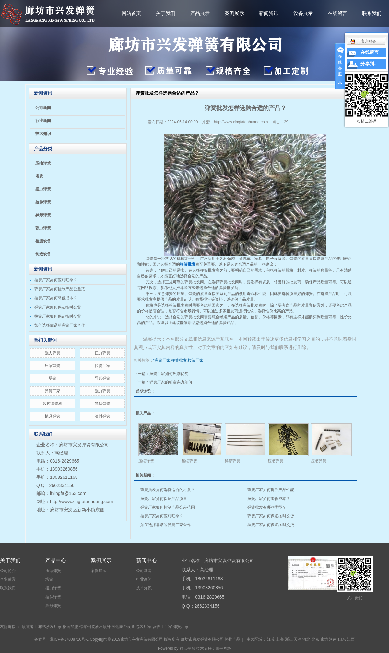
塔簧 (39, 176)
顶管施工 (29, 626)
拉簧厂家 (102, 365)
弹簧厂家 (52, 391)
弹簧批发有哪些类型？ (266, 507)
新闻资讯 (268, 13)
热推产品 (232, 639)
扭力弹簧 (43, 189)
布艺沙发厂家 (50, 626)
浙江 (289, 639)
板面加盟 (70, 626)
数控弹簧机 (52, 403)
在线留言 (337, 13)
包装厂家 (143, 626)
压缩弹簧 (43, 163)
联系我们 (372, 13)
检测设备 (43, 241)
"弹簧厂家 (161, 360)
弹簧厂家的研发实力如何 (170, 382)
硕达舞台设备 (123, 626)
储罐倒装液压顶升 (95, 626)
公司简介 (8, 570)
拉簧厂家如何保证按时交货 (57, 316)
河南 (333, 639)
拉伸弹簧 (43, 202)
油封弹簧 (102, 416)
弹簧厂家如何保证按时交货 (57, 307)
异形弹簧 (43, 215)
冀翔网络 (223, 648)
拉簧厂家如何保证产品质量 (163, 498)
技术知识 (43, 133)
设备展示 (303, 13)
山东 (342, 639)
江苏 (271, 639)
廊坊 (324, 639)
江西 (351, 639)
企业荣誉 (8, 579)
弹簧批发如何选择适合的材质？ (167, 490)
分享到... (369, 63)
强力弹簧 (43, 228)
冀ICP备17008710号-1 (69, 639)
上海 (280, 639)
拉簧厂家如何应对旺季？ (55, 280)
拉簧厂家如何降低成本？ (55, 298)
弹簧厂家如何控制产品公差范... (61, 289)
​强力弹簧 (52, 353)
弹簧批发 (192, 282)
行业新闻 (43, 120)
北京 (315, 639)
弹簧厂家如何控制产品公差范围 (167, 507)
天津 (297, 639)
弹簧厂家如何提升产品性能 (270, 490)
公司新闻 (43, 107)
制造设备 (43, 254)
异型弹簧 (102, 403)
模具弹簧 (52, 416)
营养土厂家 (162, 626)
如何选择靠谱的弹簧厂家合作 (59, 325)
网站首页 (131, 13)
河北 (306, 639)
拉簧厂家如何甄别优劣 (168, 373)
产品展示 (200, 13)
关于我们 (165, 13)
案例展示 (234, 13)
